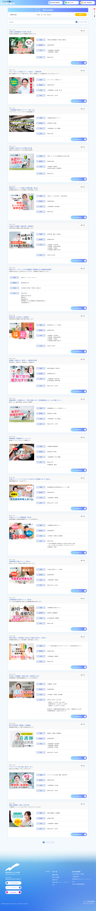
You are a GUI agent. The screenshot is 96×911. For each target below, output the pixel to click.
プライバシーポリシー (89, 903)
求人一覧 (54, 871)
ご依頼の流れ (75, 876)
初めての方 (55, 875)
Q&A (53, 885)
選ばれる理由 (55, 877)
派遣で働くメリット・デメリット (61, 882)
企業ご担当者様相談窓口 (78, 884)
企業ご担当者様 (76, 871)
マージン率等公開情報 (89, 901)
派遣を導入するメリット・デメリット (82, 879)
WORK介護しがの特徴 (78, 874)
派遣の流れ (55, 880)
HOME (48, 871)
